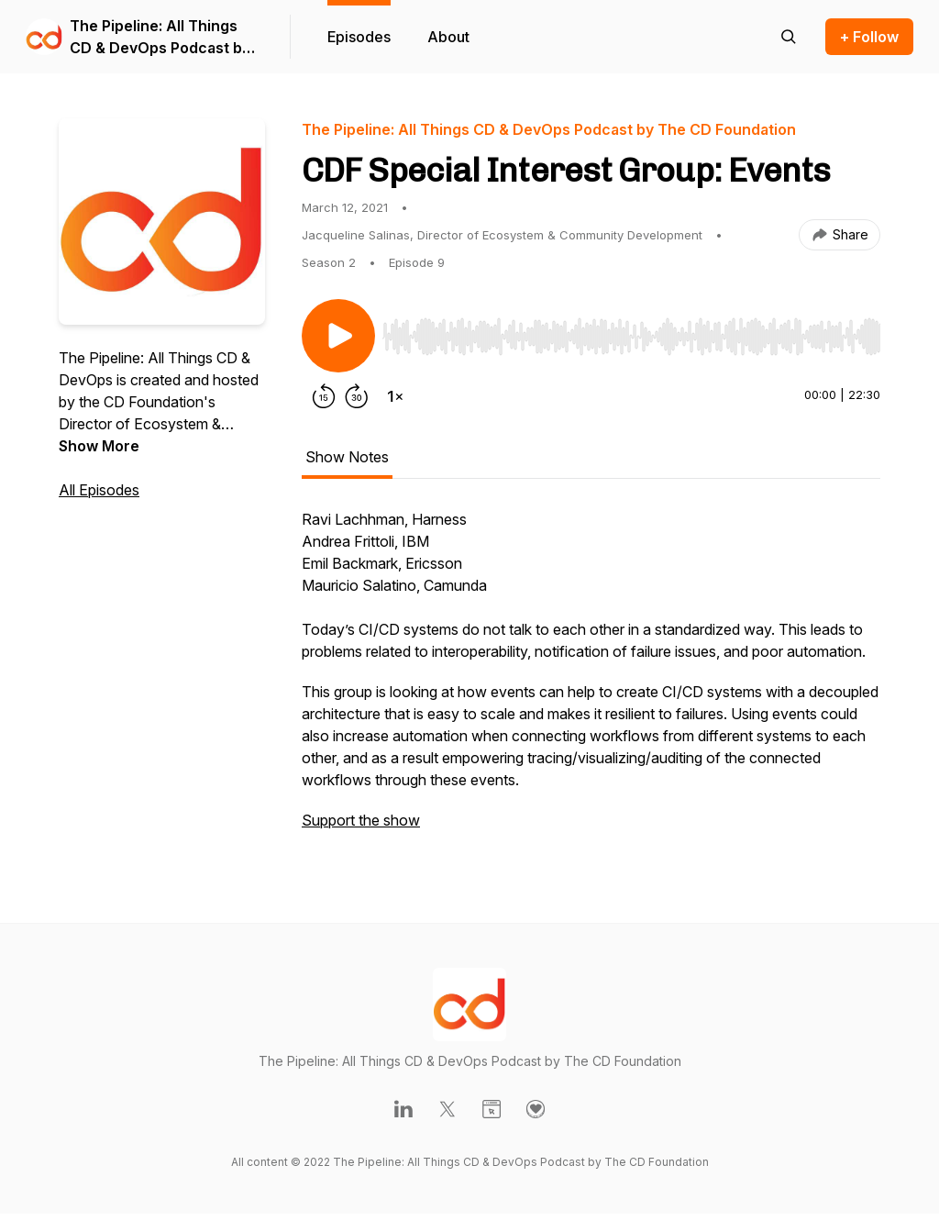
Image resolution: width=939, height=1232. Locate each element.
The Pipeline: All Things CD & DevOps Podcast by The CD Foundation (160, 38)
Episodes (359, 37)
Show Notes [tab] (347, 457)
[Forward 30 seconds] (357, 396)
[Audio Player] (631, 331)
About (448, 37)
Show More (99, 446)
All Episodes (99, 490)
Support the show (361, 820)
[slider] (631, 336)
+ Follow (869, 37)
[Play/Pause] (338, 335)
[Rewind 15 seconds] (324, 396)
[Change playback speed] (395, 396)
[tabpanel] (591, 678)
